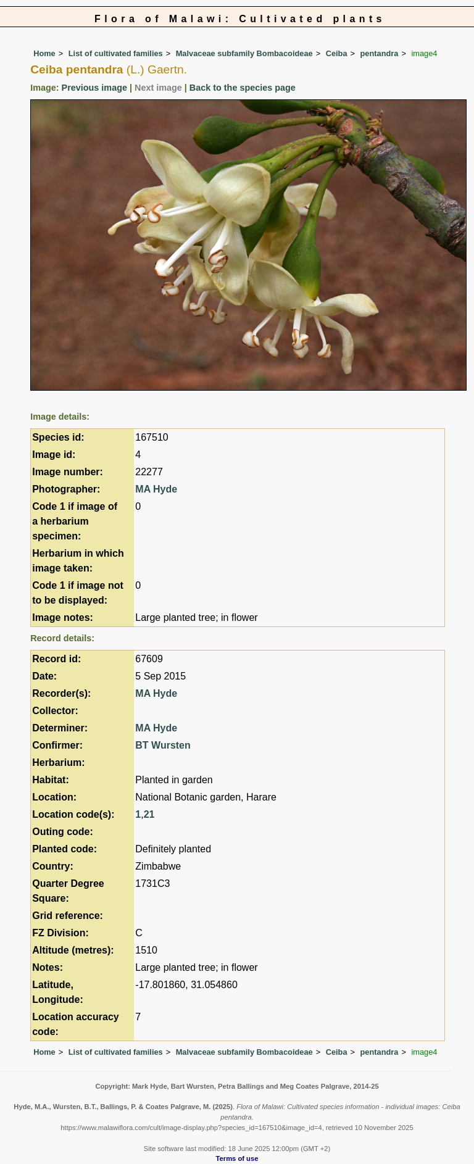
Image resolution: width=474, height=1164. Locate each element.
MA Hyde (156, 489)
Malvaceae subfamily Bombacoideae (244, 53)
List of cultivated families (116, 53)
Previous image (94, 88)
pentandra (379, 53)
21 (149, 814)
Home (44, 53)
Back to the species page (242, 88)
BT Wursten (162, 745)
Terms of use (237, 1158)
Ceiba (336, 53)
